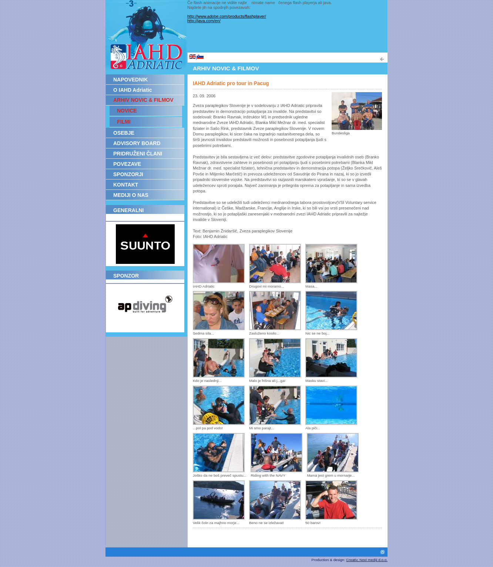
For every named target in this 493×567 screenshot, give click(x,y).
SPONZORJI (128, 174)
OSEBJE (123, 133)
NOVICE (127, 111)
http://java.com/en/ (204, 21)
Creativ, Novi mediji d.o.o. (367, 560)
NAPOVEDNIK (130, 80)
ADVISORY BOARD (137, 143)
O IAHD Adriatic (132, 90)
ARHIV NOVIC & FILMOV (143, 100)
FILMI (124, 122)
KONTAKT (125, 185)
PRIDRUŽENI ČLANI (137, 154)
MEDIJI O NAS (130, 195)
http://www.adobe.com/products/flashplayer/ (226, 16)
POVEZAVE (127, 164)
